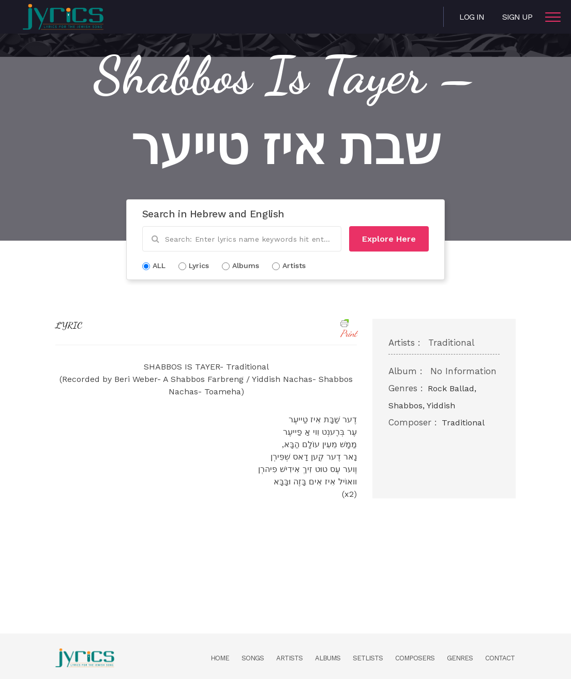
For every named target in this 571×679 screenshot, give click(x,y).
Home (220, 658)
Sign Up (517, 17)
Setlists (368, 658)
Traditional (463, 422)
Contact (500, 658)
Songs (253, 658)
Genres (460, 658)
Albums (327, 658)
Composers (414, 658)
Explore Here (389, 239)
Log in (471, 17)
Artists (289, 658)
